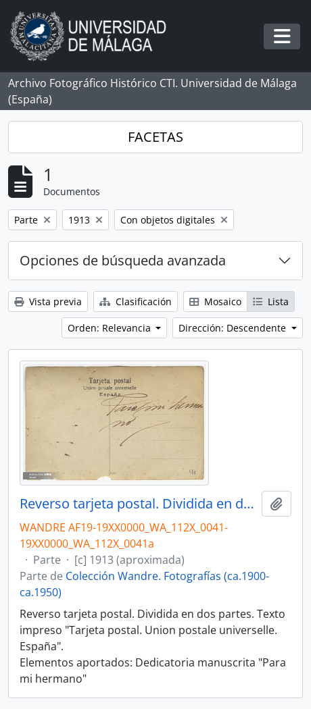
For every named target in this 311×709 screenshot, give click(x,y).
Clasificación (135, 301)
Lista (271, 301)
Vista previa (48, 301)
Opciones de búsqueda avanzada (123, 260)
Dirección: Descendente (233, 327)
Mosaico (215, 301)
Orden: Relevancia (110, 327)
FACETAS (155, 137)
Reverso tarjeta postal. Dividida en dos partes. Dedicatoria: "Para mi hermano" (138, 504)
